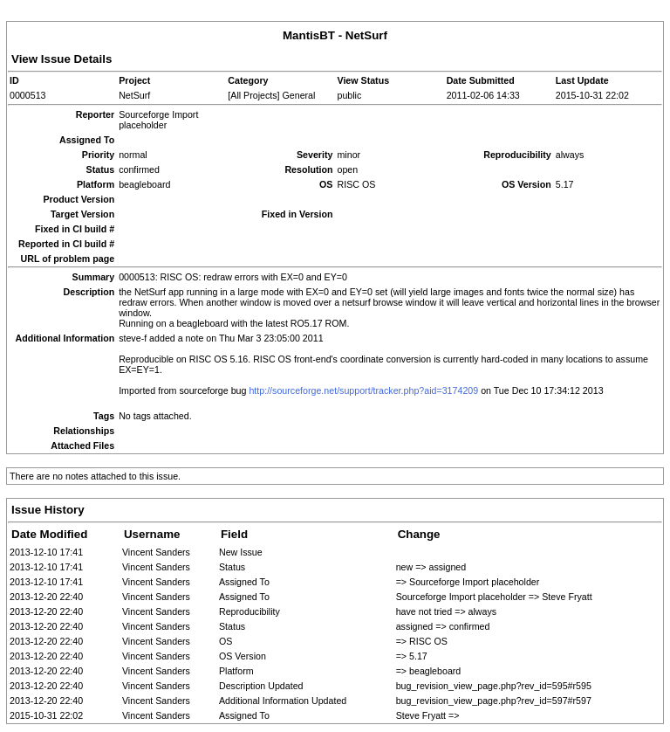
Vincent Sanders (156, 552)
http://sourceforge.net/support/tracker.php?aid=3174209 (363, 390)
